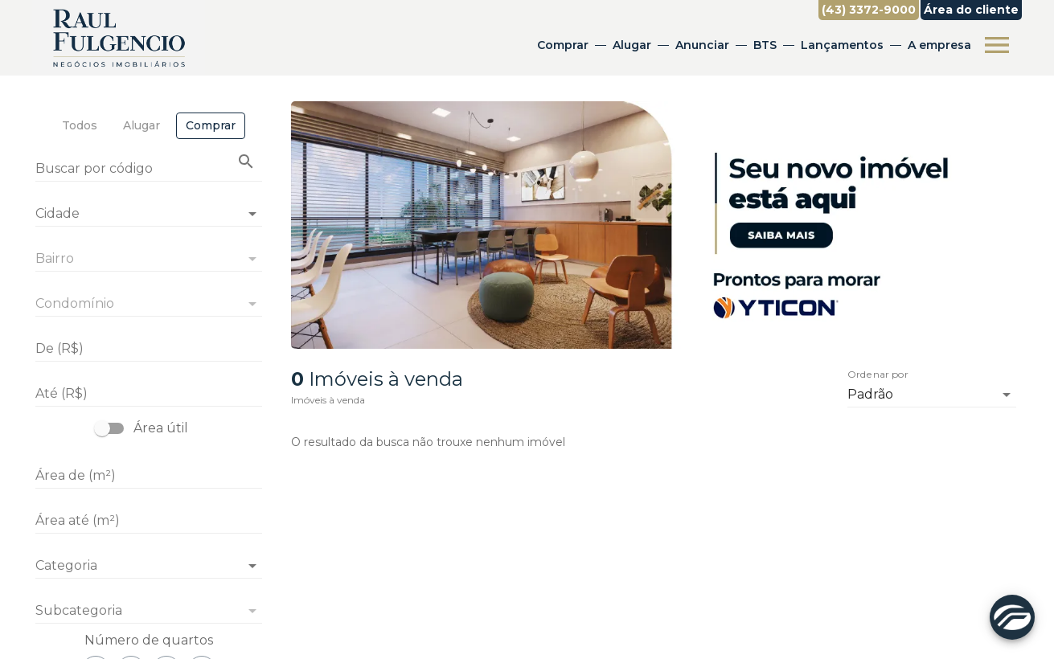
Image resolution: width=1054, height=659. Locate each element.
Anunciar (702, 45)
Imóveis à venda (328, 400)
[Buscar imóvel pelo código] (246, 161)
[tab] (79, 126)
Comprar (563, 45)
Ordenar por (877, 374)
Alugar (632, 45)
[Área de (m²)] (148, 476)
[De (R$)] (148, 349)
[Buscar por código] (148, 170)
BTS (765, 45)
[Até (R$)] (148, 394)
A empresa (939, 45)
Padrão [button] (870, 394)
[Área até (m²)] (148, 521)
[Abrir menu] (997, 45)
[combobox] (148, 207)
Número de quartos (148, 640)
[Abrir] (252, 214)
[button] (148, 566)
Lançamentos (842, 45)
